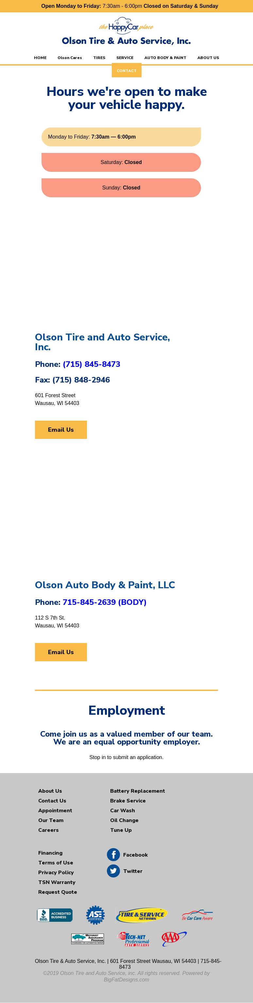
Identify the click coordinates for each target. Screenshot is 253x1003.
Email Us (61, 430)
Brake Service (128, 800)
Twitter (133, 871)
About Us (50, 791)
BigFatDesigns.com (126, 979)
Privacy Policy (56, 872)
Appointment (55, 810)
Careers (48, 830)
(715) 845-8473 (91, 364)
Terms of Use (55, 862)
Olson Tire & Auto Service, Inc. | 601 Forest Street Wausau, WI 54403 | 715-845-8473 (128, 964)
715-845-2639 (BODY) (105, 602)
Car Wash (122, 810)
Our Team (50, 820)
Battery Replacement (137, 791)
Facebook (135, 855)
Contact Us (52, 800)
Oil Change (124, 820)
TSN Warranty (57, 882)
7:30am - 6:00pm (129, 6)
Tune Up (121, 830)
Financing (50, 853)
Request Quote (57, 892)
